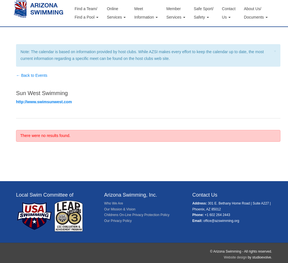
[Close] (275, 51)
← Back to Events (31, 75)
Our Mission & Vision (119, 209)
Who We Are (113, 203)
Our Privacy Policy (118, 221)
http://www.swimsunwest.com (44, 102)
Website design (235, 257)
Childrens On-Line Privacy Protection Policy (136, 215)
